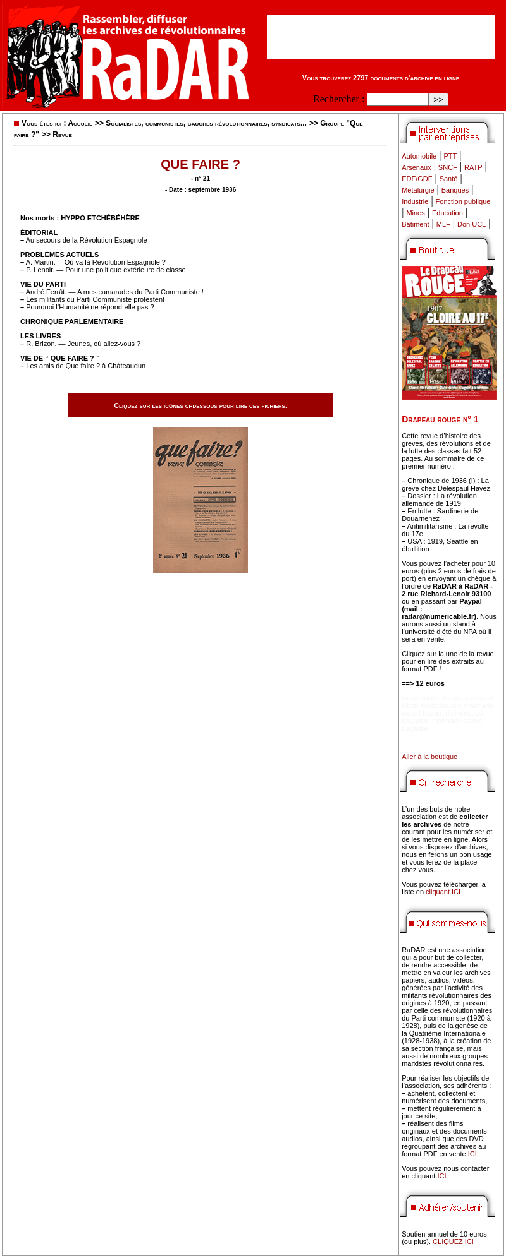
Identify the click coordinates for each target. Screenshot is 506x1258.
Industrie (415, 201)
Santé (449, 179)
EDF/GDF (417, 179)
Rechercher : (338, 98)
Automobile (419, 156)
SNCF (447, 167)
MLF (443, 224)
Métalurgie (418, 190)
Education (447, 213)
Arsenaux (416, 167)
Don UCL (471, 224)
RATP (473, 167)
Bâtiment (415, 224)
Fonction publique (463, 201)
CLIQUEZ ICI (453, 1241)
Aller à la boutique (429, 756)
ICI (472, 1154)
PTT (450, 156)
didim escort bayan (431, 705)
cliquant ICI (443, 892)
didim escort (420, 698)
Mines (415, 213)
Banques (455, 190)
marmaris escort (468, 698)
